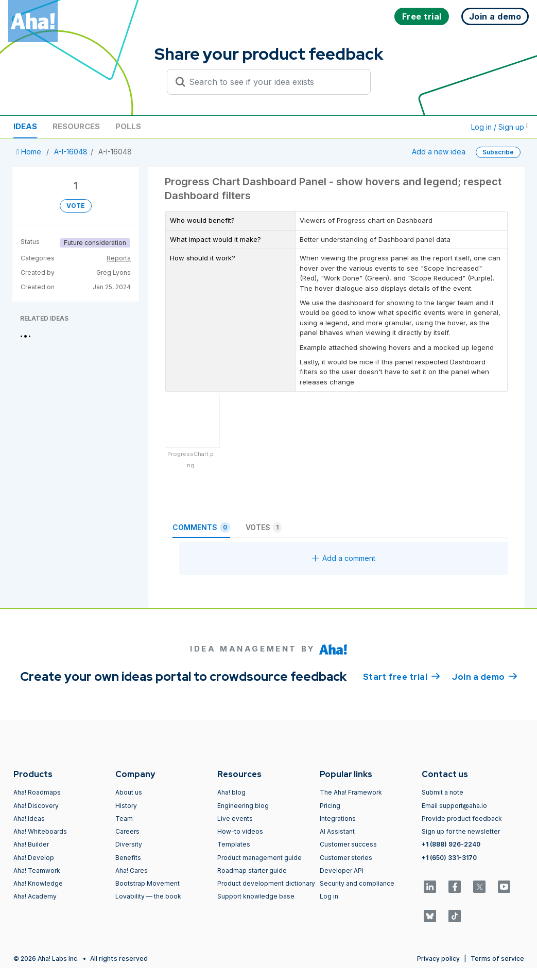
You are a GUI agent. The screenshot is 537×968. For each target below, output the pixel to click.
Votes (264, 527)
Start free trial (401, 676)
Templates (233, 844)
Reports (119, 258)
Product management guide (259, 857)
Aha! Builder (31, 844)
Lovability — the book (148, 896)
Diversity (128, 844)
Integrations (338, 818)
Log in (329, 896)
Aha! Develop (33, 857)
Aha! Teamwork (36, 870)
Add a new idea (438, 151)
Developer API (341, 870)
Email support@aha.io (454, 805)
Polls (128, 126)
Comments (201, 527)
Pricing (330, 805)
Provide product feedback (462, 818)
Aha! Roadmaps (37, 792)
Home (29, 151)
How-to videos (240, 831)
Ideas (25, 126)
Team (124, 818)
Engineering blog (243, 805)
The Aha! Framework (351, 792)
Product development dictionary (266, 883)
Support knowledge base (256, 896)
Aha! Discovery (36, 805)
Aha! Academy (35, 896)
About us (128, 792)
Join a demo (484, 676)
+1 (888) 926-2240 (451, 844)
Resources (76, 126)
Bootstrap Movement (147, 883)
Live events (235, 818)
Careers (127, 831)
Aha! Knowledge (38, 883)
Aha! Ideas (29, 818)
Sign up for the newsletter (461, 831)
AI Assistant (337, 831)
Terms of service (497, 958)
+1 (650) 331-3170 (449, 857)
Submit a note (442, 792)
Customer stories (346, 857)
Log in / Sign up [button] (500, 126)
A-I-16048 (71, 151)
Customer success (348, 844)
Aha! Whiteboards (40, 831)
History (126, 805)
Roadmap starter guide (252, 870)
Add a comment (343, 558)
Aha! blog (231, 792)
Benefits (128, 857)
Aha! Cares (131, 870)
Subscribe (498, 152)
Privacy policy (438, 958)
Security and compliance (357, 883)
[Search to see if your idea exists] (273, 82)
